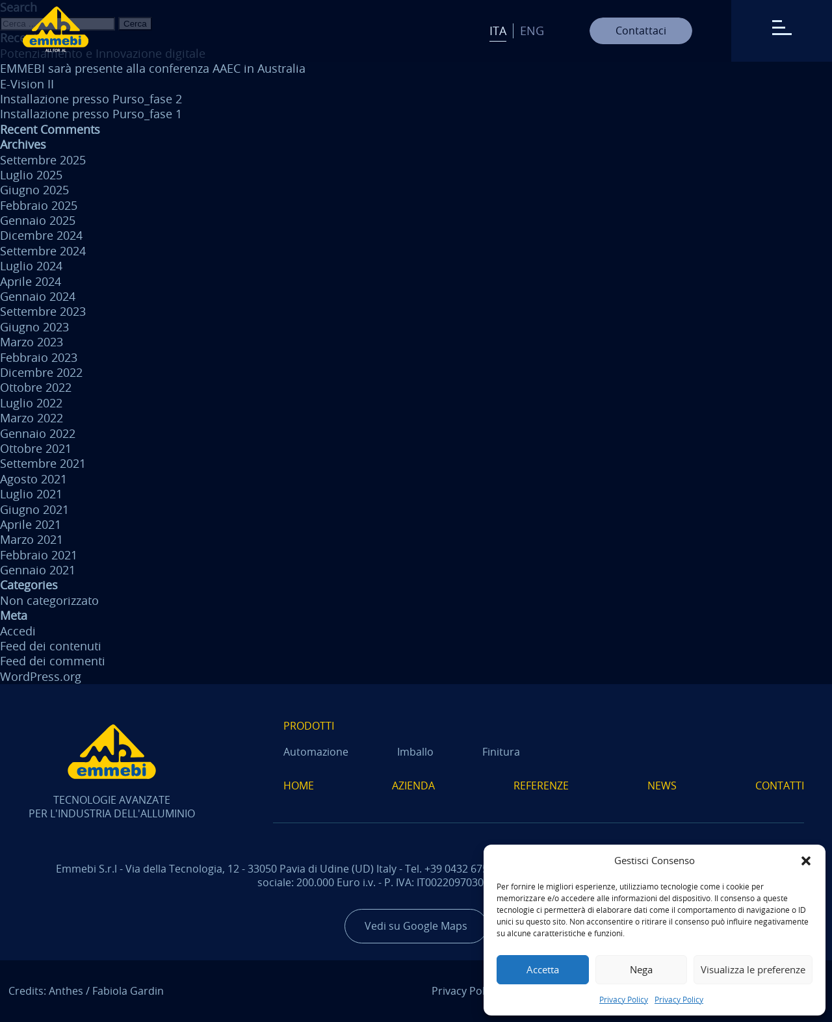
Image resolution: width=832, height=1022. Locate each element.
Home (298, 785)
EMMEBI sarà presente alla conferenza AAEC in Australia (153, 68)
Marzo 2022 (31, 418)
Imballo (415, 752)
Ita (497, 30)
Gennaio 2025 (37, 220)
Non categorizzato (49, 600)
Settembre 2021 (43, 463)
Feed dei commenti (52, 661)
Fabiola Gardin (128, 991)
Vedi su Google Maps (416, 926)
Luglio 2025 (31, 175)
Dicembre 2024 (41, 235)
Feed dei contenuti (50, 646)
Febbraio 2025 (38, 205)
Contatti (779, 785)
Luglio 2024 (31, 266)
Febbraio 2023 (38, 357)
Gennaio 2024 (37, 296)
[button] (806, 860)
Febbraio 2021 (38, 555)
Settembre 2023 (43, 311)
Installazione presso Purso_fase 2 (91, 99)
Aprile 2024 (30, 281)
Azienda (413, 785)
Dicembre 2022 (41, 372)
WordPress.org (40, 676)
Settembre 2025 (43, 160)
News (662, 785)
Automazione (315, 752)
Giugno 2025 (34, 190)
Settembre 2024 (43, 251)
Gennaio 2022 (37, 433)
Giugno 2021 (34, 509)
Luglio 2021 (31, 494)
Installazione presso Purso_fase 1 (91, 113)
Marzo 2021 (31, 539)
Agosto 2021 (33, 479)
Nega (641, 969)
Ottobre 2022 (36, 387)
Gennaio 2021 (37, 570)
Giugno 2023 (34, 327)
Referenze (541, 785)
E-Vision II (27, 84)
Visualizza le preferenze (753, 969)
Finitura (501, 752)
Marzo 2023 (31, 342)
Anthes (66, 991)
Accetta (542, 969)
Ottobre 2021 (36, 448)
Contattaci (641, 30)
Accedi (18, 631)
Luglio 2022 (31, 403)
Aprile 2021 (30, 524)
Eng (532, 30)
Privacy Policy (623, 999)
